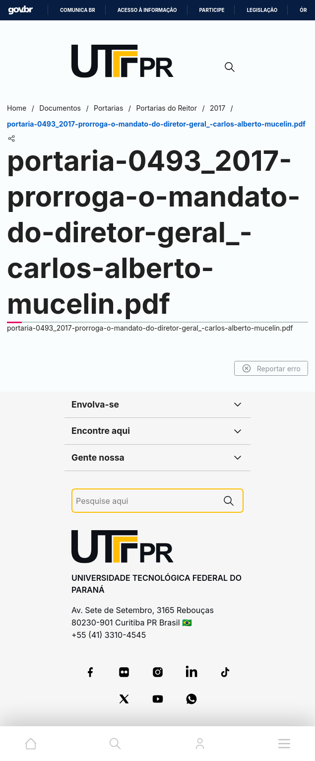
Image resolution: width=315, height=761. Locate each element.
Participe (212, 10)
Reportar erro (271, 368)
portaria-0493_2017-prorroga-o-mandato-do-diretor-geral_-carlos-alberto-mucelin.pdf (150, 328)
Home (16, 108)
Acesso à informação (147, 10)
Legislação (262, 10)
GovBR (20, 10)
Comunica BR (77, 10)
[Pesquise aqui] (145, 501)
